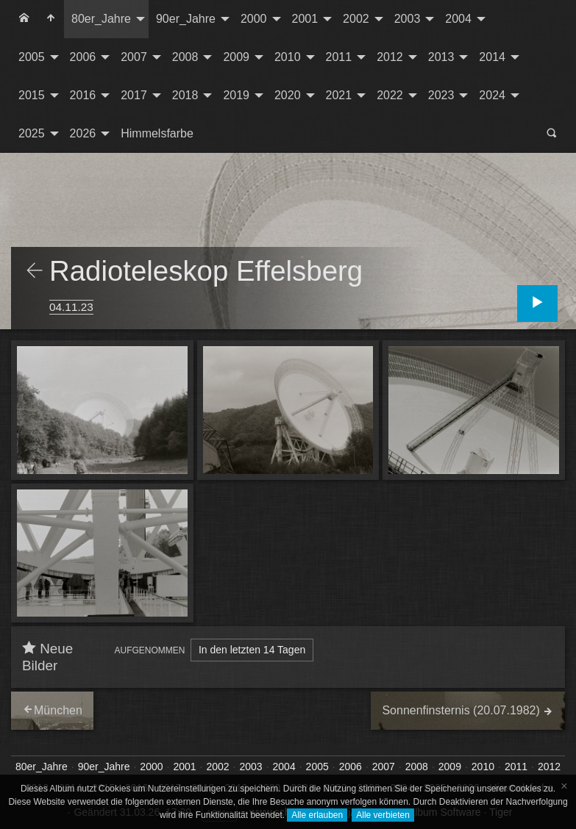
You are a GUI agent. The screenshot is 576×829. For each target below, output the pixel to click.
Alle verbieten (383, 815)
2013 (441, 57)
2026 (83, 133)
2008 (185, 57)
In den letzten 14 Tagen (252, 650)
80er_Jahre (101, 18)
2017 (134, 95)
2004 (458, 18)
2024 (492, 95)
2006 (83, 57)
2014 (492, 57)
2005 (31, 57)
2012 (390, 57)
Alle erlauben (317, 815)
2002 (356, 18)
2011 (339, 57)
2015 (31, 95)
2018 (185, 95)
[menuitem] (24, 19)
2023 (441, 95)
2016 (83, 95)
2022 (390, 95)
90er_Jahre (186, 18)
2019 (236, 95)
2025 (31, 133)
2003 (407, 18)
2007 (134, 57)
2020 (287, 95)
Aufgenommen (150, 650)
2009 (236, 57)
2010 (287, 57)
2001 (305, 18)
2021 (339, 95)
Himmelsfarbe (157, 133)
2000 (254, 18)
